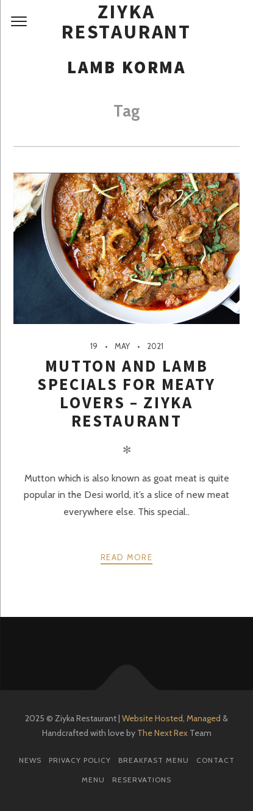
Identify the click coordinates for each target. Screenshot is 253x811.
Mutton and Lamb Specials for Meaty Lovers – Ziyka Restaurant (126, 393)
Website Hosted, (153, 718)
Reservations (141, 779)
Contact (215, 760)
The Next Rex (162, 732)
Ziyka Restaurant (126, 22)
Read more (126, 557)
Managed (204, 718)
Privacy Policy (80, 760)
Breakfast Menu (153, 760)
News (30, 760)
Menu (93, 779)
